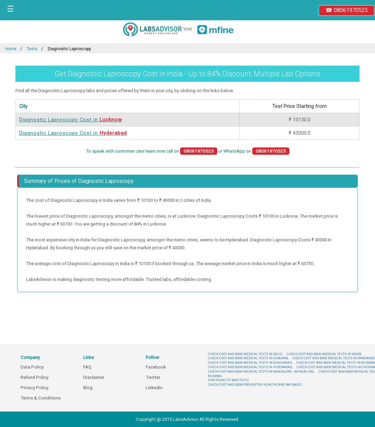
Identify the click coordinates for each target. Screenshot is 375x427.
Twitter (153, 377)
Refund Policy (34, 377)
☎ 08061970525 (347, 10)
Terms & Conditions (40, 398)
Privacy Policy (34, 387)
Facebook (156, 367)
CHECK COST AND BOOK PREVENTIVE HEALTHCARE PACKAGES (255, 384)
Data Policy (32, 367)
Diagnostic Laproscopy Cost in (70, 120)
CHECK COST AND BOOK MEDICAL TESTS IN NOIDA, (324, 354)
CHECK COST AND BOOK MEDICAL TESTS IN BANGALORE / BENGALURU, (261, 371)
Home (10, 48)
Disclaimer (93, 377)
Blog (87, 387)
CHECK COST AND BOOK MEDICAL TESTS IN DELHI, (245, 354)
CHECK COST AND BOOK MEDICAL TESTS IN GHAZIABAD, (250, 362)
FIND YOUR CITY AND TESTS (228, 380)
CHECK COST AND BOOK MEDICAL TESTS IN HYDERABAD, (250, 367)
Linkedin (154, 387)
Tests (32, 48)
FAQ (87, 367)
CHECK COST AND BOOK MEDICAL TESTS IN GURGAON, (248, 358)
